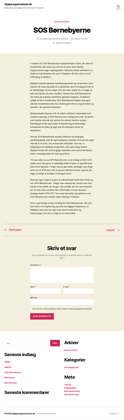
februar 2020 (70, 350)
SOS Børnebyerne (12, 372)
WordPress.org (71, 395)
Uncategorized (62, 22)
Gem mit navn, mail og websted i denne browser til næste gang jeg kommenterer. (62, 309)
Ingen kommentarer (63, 43)
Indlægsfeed (70, 388)
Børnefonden (10, 383)
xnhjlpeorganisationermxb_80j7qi (54, 39)
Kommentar (35, 265)
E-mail (66, 287)
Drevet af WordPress (47, 414)
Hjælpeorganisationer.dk (19, 4)
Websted (33, 298)
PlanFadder (9, 378)
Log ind (67, 385)
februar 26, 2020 (81, 39)
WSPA (7, 362)
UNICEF (7, 367)
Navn (33, 287)
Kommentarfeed (72, 391)
